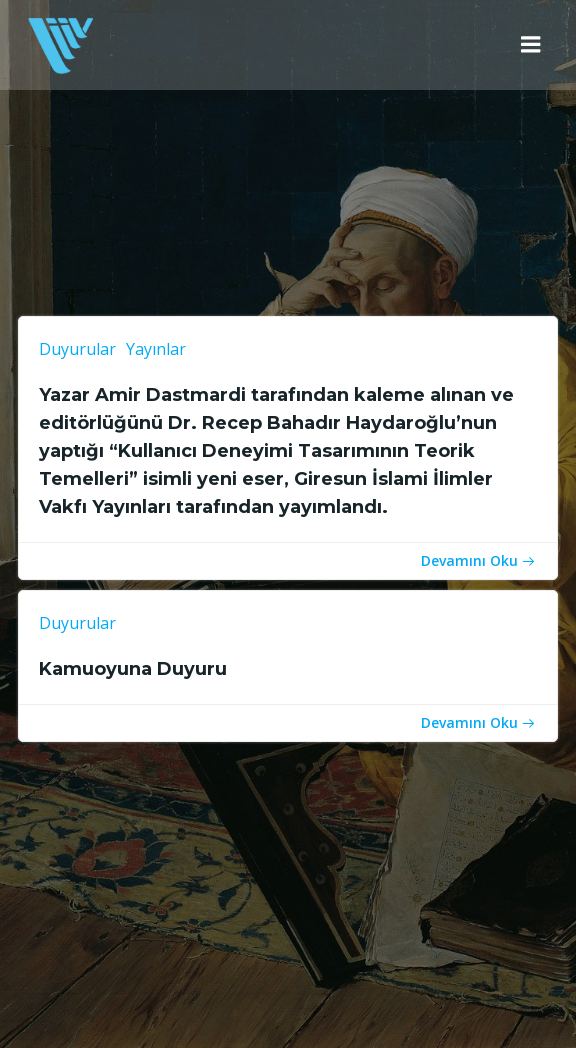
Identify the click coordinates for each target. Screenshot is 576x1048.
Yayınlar (156, 349)
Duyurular (77, 349)
